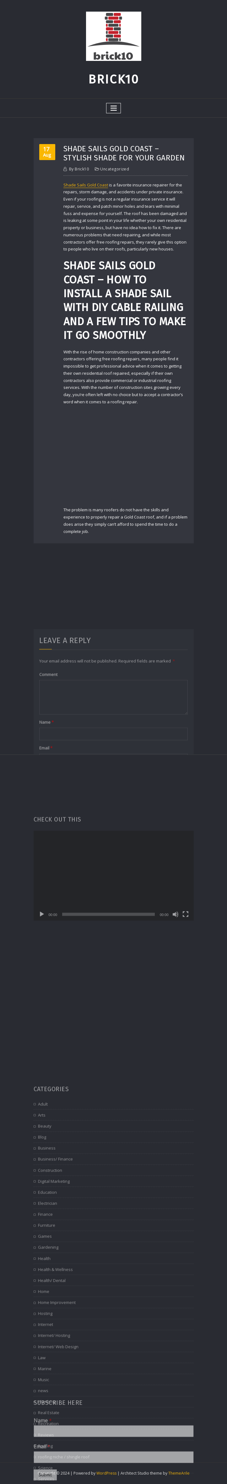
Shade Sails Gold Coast (85, 185)
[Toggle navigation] (113, 108)
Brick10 (113, 79)
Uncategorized (114, 169)
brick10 (79, 169)
